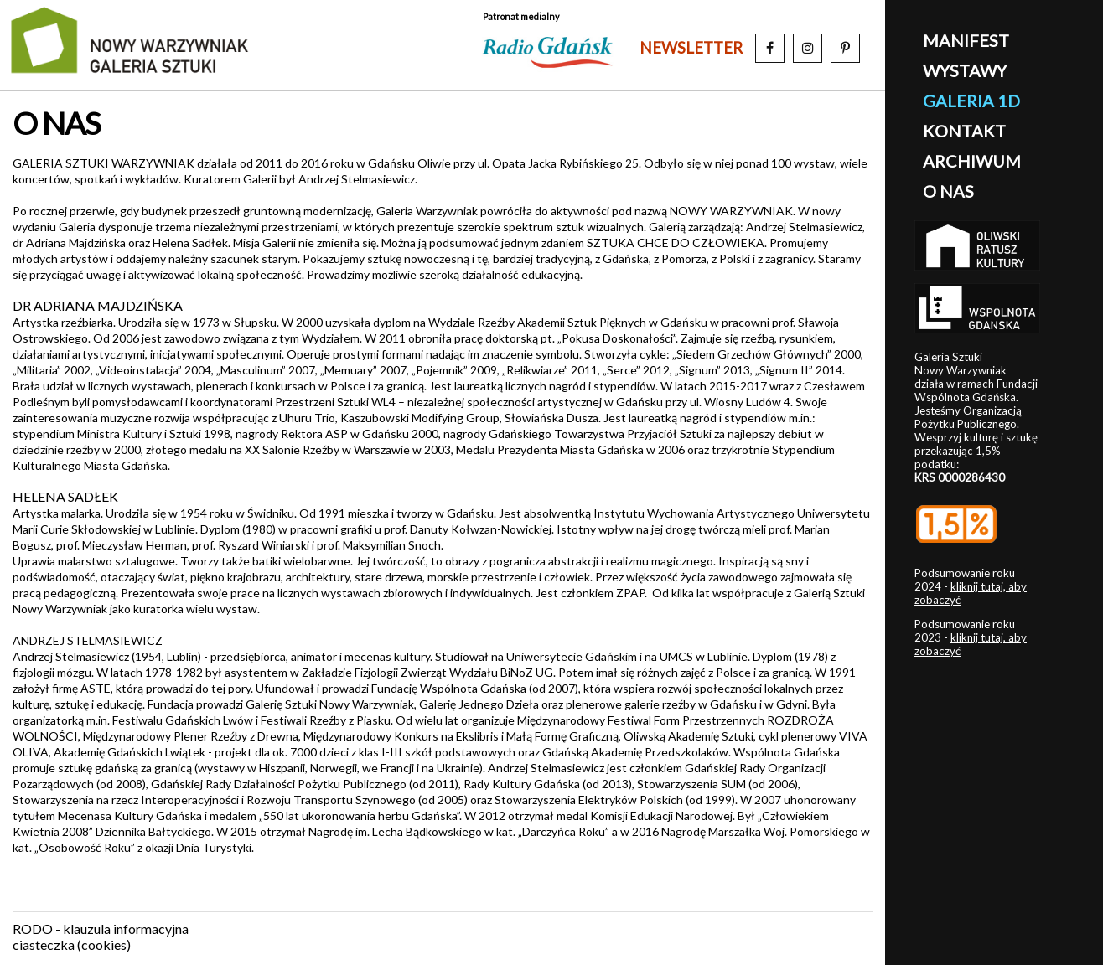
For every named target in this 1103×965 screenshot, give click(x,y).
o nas (948, 191)
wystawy (965, 70)
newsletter (691, 48)
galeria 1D (971, 100)
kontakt (964, 131)
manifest (966, 40)
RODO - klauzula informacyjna (101, 929)
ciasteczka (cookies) (72, 944)
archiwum (972, 161)
